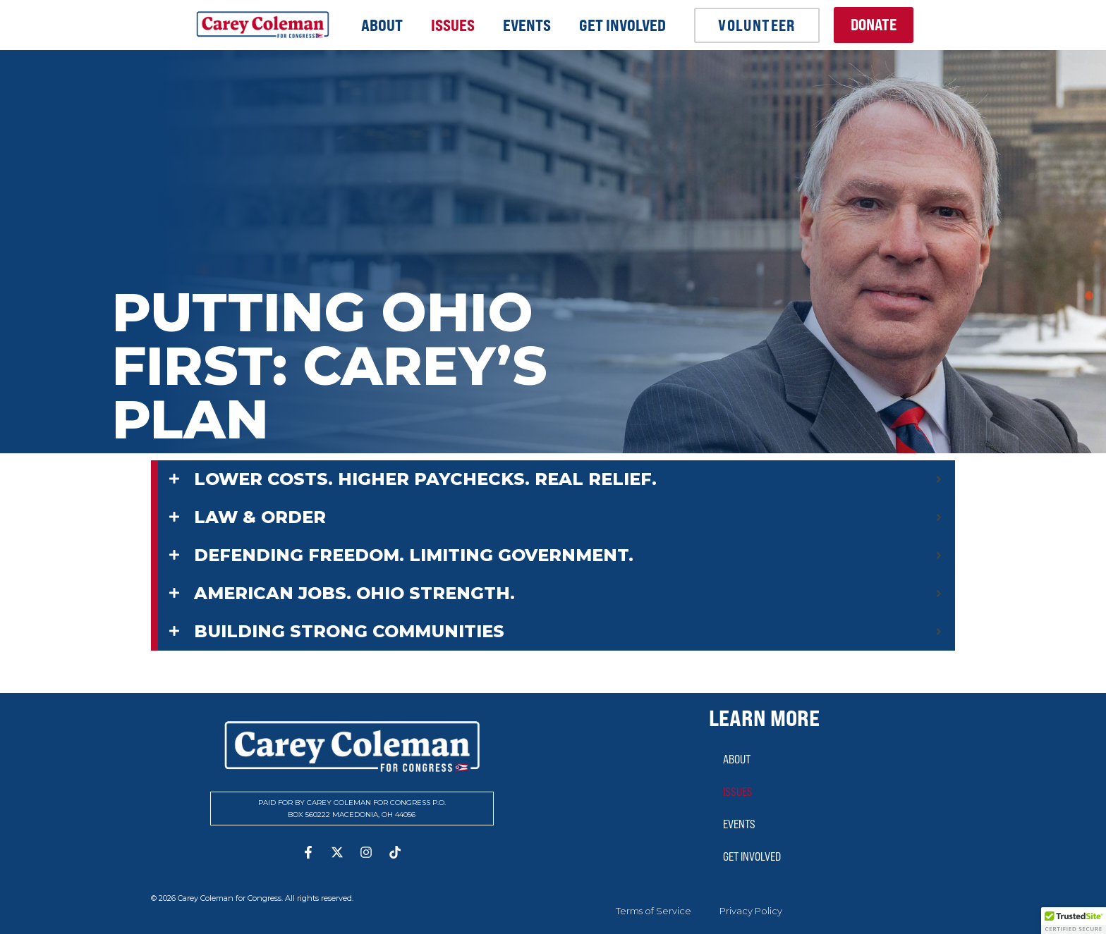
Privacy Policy (750, 910)
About (382, 25)
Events (527, 25)
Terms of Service (653, 910)
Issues (453, 25)
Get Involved (622, 25)
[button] (1073, 920)
